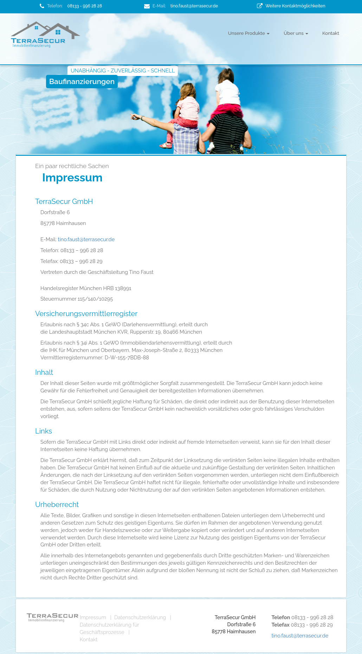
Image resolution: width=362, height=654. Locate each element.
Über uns (296, 33)
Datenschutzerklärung (140, 617)
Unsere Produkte (249, 33)
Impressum (93, 617)
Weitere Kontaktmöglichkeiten (295, 6)
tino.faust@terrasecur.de (194, 6)
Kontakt (330, 33)
